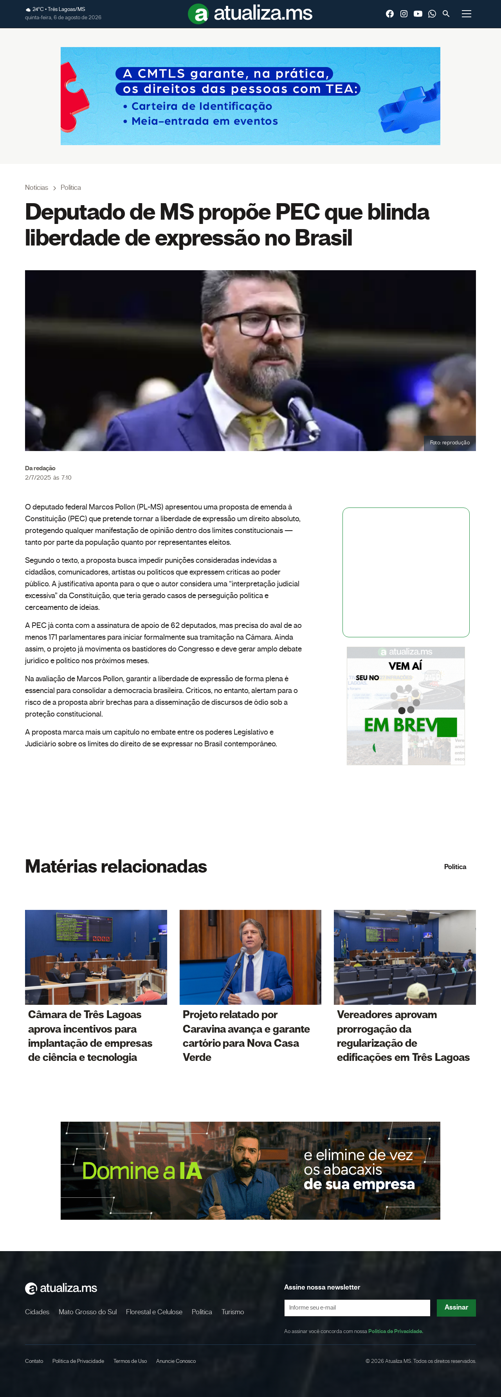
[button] (466, 13)
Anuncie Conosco (176, 1361)
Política (455, 867)
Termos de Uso (130, 1361)
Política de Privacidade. (395, 1331)
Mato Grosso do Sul (88, 1312)
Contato (34, 1361)
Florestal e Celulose (154, 1312)
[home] (250, 14)
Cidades (37, 1312)
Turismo (233, 1312)
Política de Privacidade (78, 1361)
